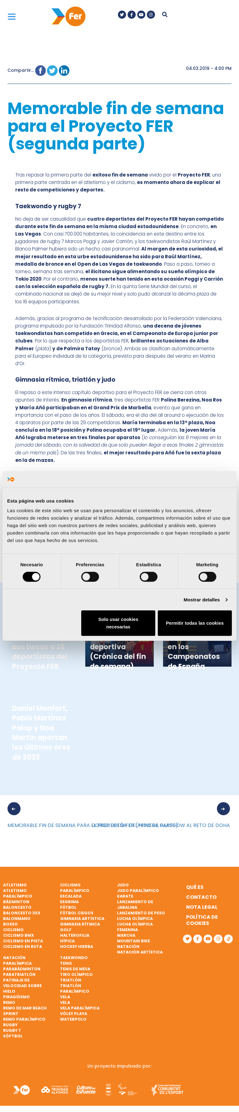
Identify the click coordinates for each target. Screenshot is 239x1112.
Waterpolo (73, 1019)
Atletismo (15, 885)
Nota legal (202, 907)
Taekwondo (74, 957)
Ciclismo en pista (23, 941)
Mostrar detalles (202, 599)
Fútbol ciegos (76, 913)
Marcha (126, 935)
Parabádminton (21, 969)
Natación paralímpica (17, 960)
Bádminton (16, 901)
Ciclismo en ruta (22, 946)
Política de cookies (202, 920)
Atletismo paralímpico (17, 893)
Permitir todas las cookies (195, 623)
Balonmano (16, 918)
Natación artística (140, 952)
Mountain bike (133, 941)
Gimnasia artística (82, 918)
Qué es (195, 887)
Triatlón (70, 980)
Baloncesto (17, 907)
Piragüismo (16, 996)
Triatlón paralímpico (74, 988)
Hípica (67, 941)
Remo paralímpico (24, 1019)
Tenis (66, 963)
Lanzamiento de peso (141, 913)
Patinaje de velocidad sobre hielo (22, 985)
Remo (9, 1002)
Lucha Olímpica (135, 918)
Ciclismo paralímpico (74, 887)
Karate (125, 896)
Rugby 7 (12, 1030)
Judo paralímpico (138, 890)
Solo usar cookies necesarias (118, 623)
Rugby (10, 1024)
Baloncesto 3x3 (21, 913)
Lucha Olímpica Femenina (135, 926)
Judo (123, 885)
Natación (128, 946)
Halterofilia (74, 935)
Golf (66, 929)
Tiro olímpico (76, 974)
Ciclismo (13, 929)
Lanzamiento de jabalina (135, 904)
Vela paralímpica (80, 1008)
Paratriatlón (19, 974)
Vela (65, 996)
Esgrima (69, 901)
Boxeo (10, 924)
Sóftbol (13, 1036)
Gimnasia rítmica (80, 924)
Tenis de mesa (75, 969)
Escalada (71, 896)
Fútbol (68, 907)
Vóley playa (73, 1013)
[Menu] (11, 16)
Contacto (201, 897)
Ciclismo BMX (18, 935)
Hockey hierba (76, 946)
